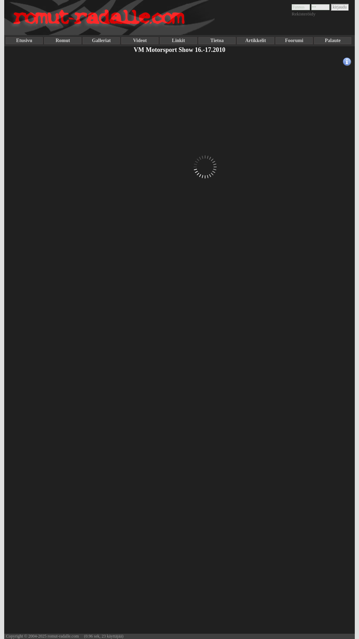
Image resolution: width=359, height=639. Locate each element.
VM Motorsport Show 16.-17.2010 (179, 49)
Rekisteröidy (304, 13)
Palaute (332, 40)
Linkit (178, 40)
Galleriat (101, 40)
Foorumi (294, 40)
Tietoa (217, 40)
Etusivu (24, 40)
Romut (62, 40)
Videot (140, 40)
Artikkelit (255, 40)
